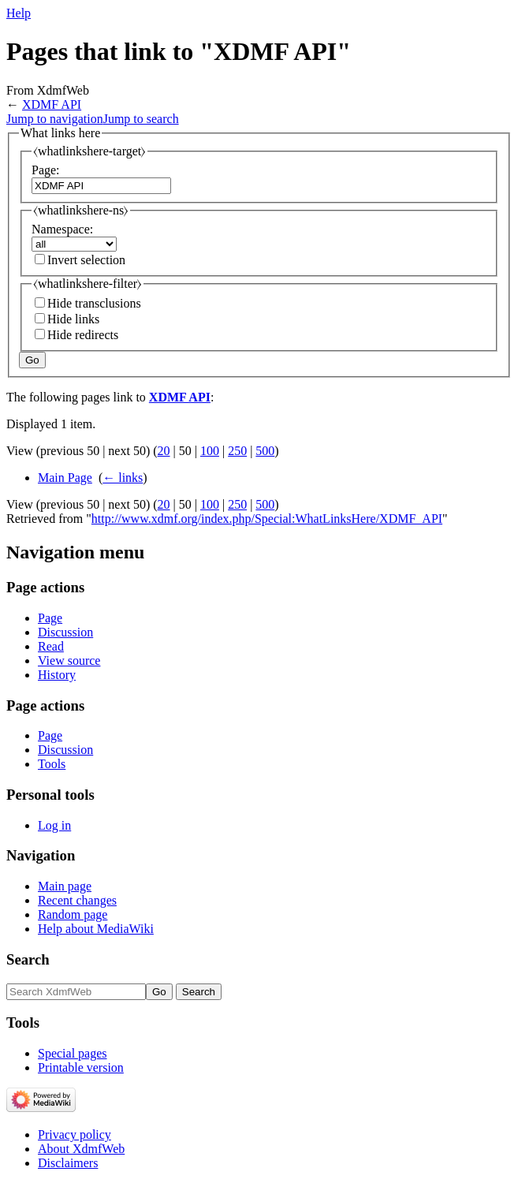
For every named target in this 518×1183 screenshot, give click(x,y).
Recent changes (77, 900)
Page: (46, 170)
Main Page (65, 477)
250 (237, 450)
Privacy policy (74, 1134)
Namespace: (62, 229)
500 (264, 450)
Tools (51, 764)
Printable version (81, 1067)
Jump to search (141, 118)
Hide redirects (82, 334)
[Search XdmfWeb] (76, 991)
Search (28, 959)
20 (164, 450)
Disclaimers (68, 1163)
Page (50, 618)
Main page (64, 886)
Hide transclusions (94, 303)
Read (51, 646)
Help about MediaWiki (96, 928)
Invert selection (86, 260)
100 (209, 450)
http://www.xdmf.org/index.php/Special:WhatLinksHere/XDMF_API (266, 518)
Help (18, 13)
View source (69, 660)
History (57, 674)
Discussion (65, 632)
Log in (54, 825)
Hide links (73, 319)
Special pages (72, 1053)
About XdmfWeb (81, 1148)
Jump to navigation (54, 118)
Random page (72, 914)
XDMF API (51, 104)
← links (122, 477)
